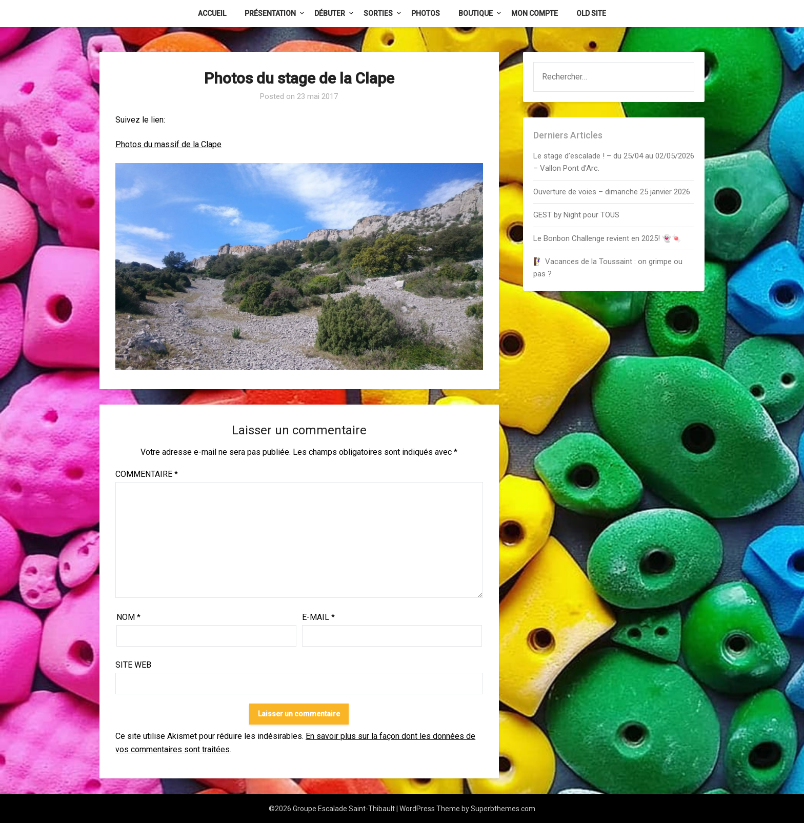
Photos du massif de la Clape (168, 144)
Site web (133, 665)
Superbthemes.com (503, 809)
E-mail (318, 617)
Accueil (212, 13)
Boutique (475, 13)
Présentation (270, 13)
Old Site (591, 13)
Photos (425, 13)
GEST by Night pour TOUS (576, 214)
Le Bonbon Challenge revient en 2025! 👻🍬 (607, 238)
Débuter (329, 13)
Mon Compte (534, 13)
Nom (128, 617)
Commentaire (146, 474)
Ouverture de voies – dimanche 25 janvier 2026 (611, 191)
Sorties (378, 13)
